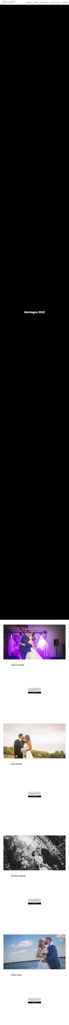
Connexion (34, 692)
